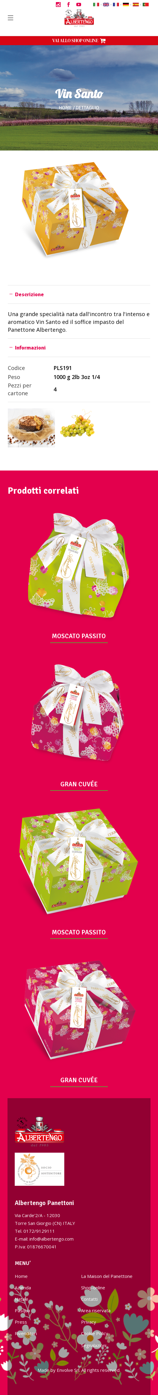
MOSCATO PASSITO (79, 636)
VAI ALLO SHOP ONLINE (79, 40)
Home (65, 107)
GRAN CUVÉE (79, 784)
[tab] (79, 294)
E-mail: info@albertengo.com (44, 1239)
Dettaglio (87, 107)
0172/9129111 (39, 1231)
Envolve (65, 1370)
